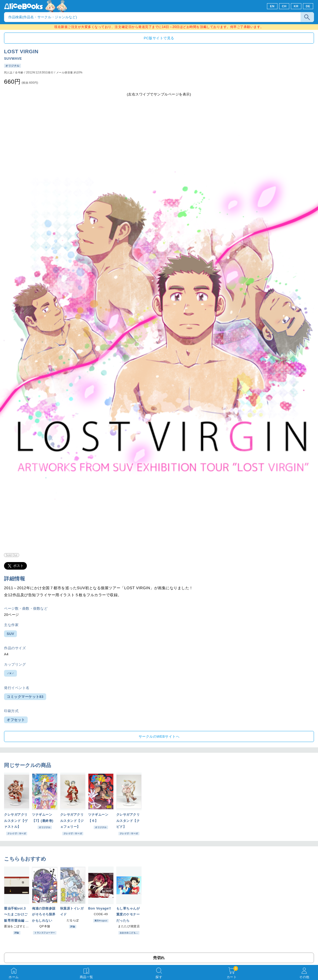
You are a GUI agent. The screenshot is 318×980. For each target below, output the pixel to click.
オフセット (16, 720)
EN (272, 6)
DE (308, 6)
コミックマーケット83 (25, 697)
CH (284, 6)
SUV (10, 634)
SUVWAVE (13, 58)
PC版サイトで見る (159, 38)
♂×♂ (10, 673)
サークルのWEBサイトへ (159, 736)
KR (296, 6)
